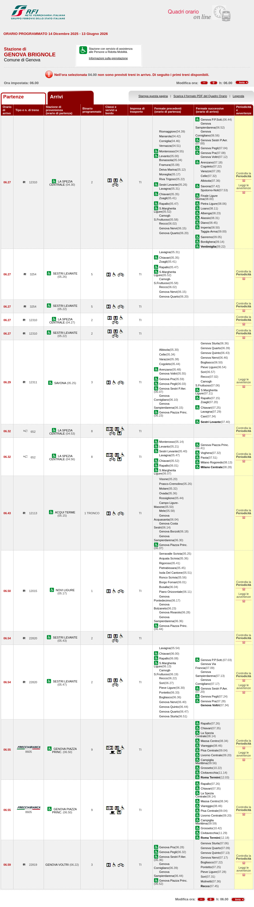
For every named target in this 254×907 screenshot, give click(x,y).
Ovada (163, 493)
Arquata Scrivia (169, 558)
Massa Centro (210, 740)
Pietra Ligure (209, 203)
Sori (203, 371)
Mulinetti (206, 881)
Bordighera (208, 241)
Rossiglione (166, 498)
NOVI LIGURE (65, 590)
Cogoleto (206, 166)
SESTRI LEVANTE (65, 273)
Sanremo (206, 237)
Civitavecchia (209, 772)
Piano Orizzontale (170, 591)
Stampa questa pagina (153, 96)
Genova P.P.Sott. (212, 119)
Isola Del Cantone (171, 572)
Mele (162, 510)
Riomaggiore (167, 131)
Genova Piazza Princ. (173, 412)
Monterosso (167, 151)
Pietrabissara (167, 567)
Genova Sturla (210, 343)
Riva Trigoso (167, 179)
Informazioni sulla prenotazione (108, 58)
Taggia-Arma (209, 231)
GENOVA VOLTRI (58, 864)
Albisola (206, 180)
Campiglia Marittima (204, 761)
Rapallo (164, 203)
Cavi (203, 416)
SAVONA (60, 383)
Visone (163, 479)
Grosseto (206, 767)
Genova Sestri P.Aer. (214, 140)
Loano (205, 208)
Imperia (205, 227)
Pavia (204, 457)
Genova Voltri (209, 156)
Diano (204, 222)
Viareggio (207, 745)
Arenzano (207, 162)
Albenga (206, 213)
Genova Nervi (168, 228)
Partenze (13, 96)
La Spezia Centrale (204, 734)
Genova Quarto (169, 233)
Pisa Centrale (209, 750)
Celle (204, 175)
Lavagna (165, 188)
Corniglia (165, 141)
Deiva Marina (167, 169)
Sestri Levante (168, 184)
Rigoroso (165, 563)
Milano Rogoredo (212, 462)
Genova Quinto (210, 352)
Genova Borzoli (169, 531)
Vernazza (165, 145)
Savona (206, 186)
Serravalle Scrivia (170, 553)
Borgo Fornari (168, 582)
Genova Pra (208, 152)
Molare (163, 488)
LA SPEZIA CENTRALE (60, 183)
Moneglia (165, 174)
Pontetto (164, 692)
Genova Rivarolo (170, 612)
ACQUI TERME (65, 512)
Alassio (205, 218)
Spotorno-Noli (210, 190)
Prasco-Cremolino (171, 483)
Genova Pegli (209, 148)
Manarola (165, 136)
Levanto (164, 156)
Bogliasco (207, 362)
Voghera (206, 452)
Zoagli (163, 198)
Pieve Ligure (209, 367)
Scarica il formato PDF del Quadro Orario (200, 96)
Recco (163, 223)
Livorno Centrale (211, 755)
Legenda (238, 96)
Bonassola (166, 160)
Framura (164, 164)
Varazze (206, 171)
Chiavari (164, 194)
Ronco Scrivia (168, 577)
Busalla (164, 587)
